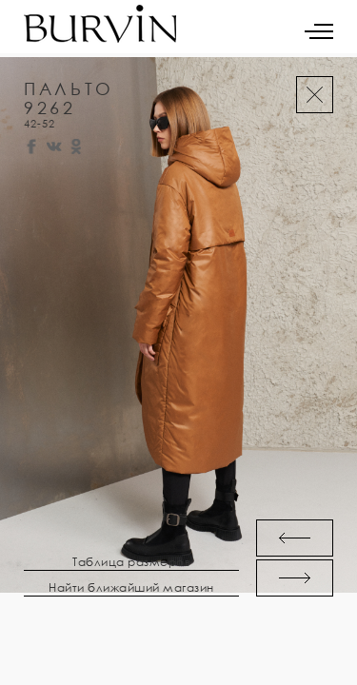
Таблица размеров (131, 562)
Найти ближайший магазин (131, 588)
